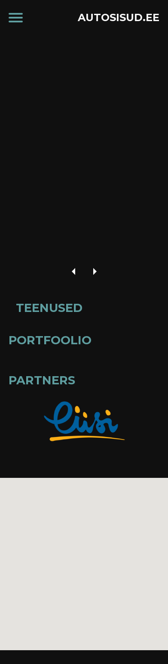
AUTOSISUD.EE (118, 17)
